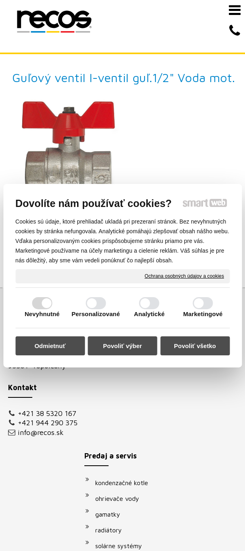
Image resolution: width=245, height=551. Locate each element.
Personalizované (95, 313)
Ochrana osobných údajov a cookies (184, 276)
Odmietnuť (49, 345)
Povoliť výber (122, 345)
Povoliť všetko (195, 345)
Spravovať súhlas (164, 531)
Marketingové (203, 313)
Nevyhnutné (42, 313)
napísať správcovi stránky (180, 523)
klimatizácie (116, 407)
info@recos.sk (41, 377)
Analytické (149, 313)
